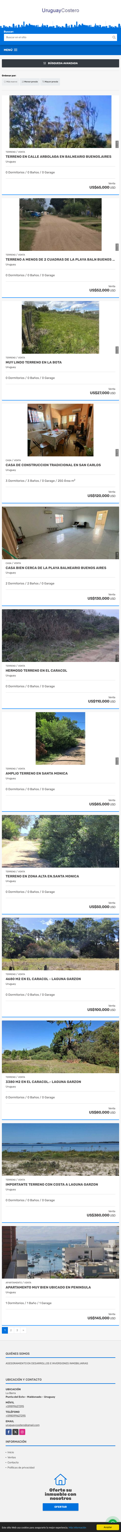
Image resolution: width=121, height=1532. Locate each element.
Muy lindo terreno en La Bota (34, 362)
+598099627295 (16, 1415)
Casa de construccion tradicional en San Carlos (53, 465)
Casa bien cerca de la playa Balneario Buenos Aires (56, 568)
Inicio (11, 1452)
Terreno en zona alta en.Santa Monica (42, 876)
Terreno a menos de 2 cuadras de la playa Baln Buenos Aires (60, 260)
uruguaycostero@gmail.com (23, 1425)
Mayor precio (50, 81)
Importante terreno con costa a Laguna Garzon (52, 1185)
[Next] (23, 1330)
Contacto (13, 1462)
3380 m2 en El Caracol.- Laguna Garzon (43, 1082)
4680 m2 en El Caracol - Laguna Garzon (43, 979)
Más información (77, 1527)
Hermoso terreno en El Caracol (36, 671)
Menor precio (30, 81)
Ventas (12, 1457)
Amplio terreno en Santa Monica (37, 773)
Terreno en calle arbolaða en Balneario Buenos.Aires (58, 157)
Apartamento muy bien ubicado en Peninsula (48, 1287)
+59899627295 (15, 1406)
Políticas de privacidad (21, 1467)
